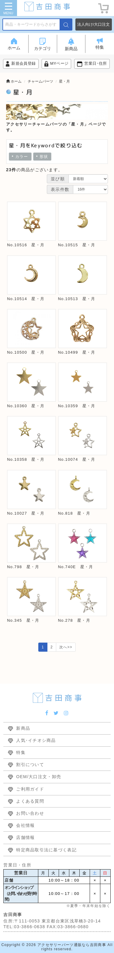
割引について (30, 764)
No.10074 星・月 (76, 459)
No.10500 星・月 (25, 352)
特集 (21, 752)
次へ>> (65, 647)
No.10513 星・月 (76, 298)
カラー (20, 156)
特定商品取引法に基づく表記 (46, 849)
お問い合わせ (30, 813)
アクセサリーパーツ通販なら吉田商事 (71, 945)
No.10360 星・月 (25, 406)
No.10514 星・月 (25, 298)
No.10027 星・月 (25, 513)
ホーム (14, 81)
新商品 (23, 728)
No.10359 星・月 (76, 406)
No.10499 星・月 (76, 352)
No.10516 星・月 (25, 245)
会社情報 (25, 825)
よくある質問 (30, 801)
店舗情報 (25, 837)
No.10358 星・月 (25, 459)
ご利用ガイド (30, 789)
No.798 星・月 (23, 567)
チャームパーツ (40, 81)
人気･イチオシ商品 (36, 740)
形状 (42, 156)
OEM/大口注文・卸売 (38, 776)
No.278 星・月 (74, 620)
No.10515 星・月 (76, 245)
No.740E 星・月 (75, 567)
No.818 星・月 (74, 513)
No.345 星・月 (23, 620)
